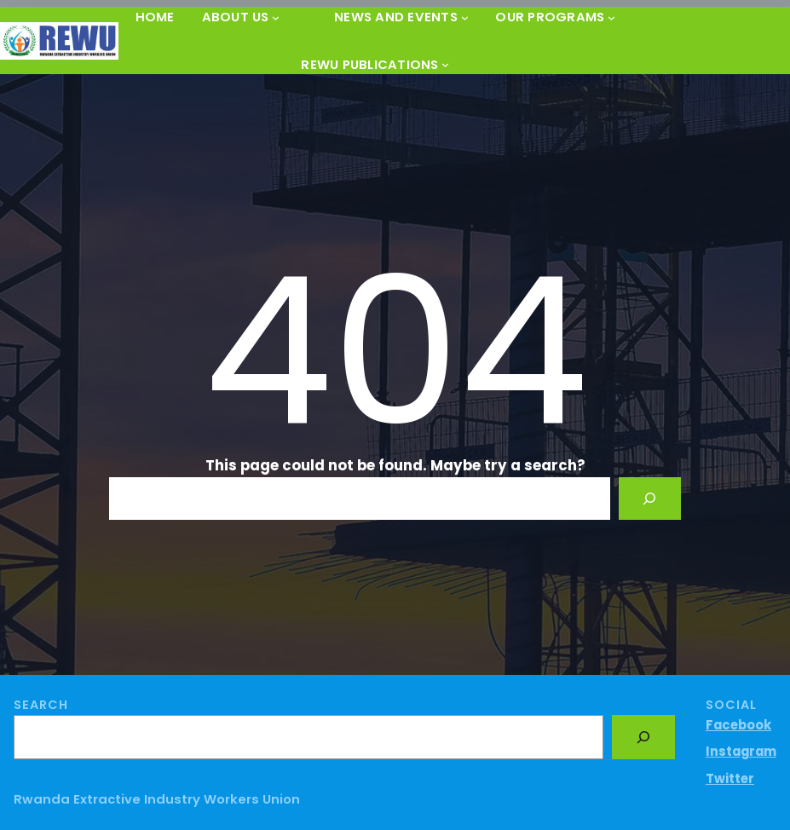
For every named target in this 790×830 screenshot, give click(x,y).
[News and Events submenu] (465, 16)
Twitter (730, 778)
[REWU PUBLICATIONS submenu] (445, 64)
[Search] (649, 498)
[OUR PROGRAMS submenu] (611, 16)
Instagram (741, 751)
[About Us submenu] (276, 16)
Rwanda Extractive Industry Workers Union (157, 799)
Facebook (738, 725)
